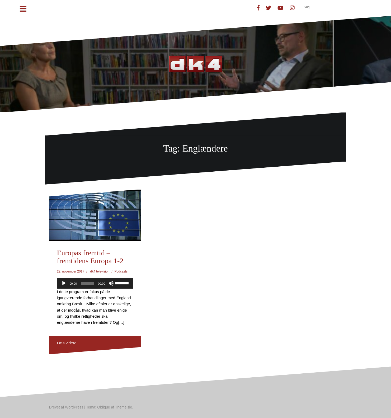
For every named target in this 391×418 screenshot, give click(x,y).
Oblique (103, 407)
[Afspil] (64, 283)
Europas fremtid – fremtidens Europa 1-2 (90, 257)
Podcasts (121, 271)
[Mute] (111, 283)
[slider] (87, 283)
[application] (95, 283)
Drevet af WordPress (66, 407)
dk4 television (100, 271)
